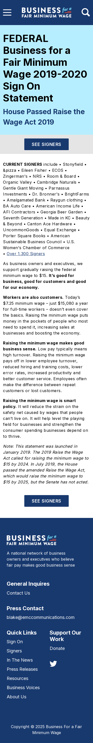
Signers (14, 650)
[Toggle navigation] (7, 12)
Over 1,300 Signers (26, 253)
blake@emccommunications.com (41, 617)
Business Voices (23, 687)
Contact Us (18, 593)
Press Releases (22, 669)
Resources (17, 678)
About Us (16, 696)
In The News (20, 660)
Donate (57, 648)
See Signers (46, 144)
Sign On (15, 641)
